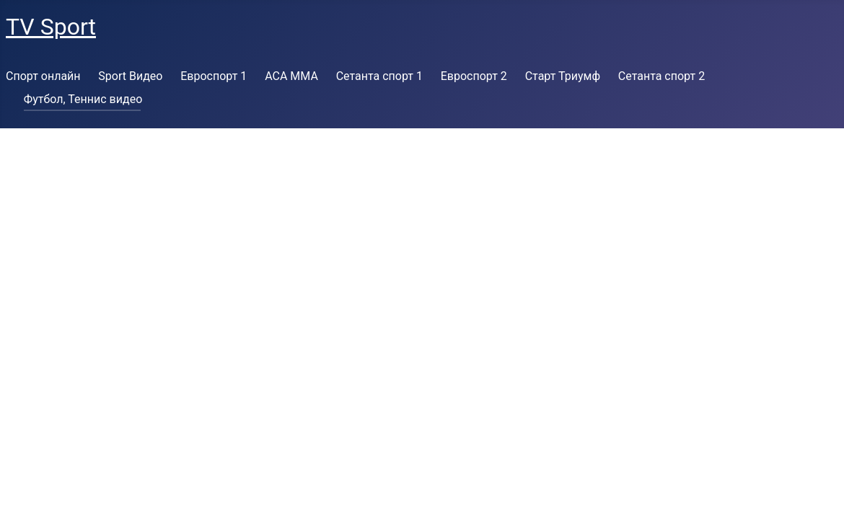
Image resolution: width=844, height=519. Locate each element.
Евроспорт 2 (474, 76)
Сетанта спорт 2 (661, 76)
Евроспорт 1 (213, 76)
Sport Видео (130, 76)
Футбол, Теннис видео (83, 99)
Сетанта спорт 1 (379, 76)
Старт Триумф (562, 76)
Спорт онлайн (43, 76)
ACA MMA (291, 76)
